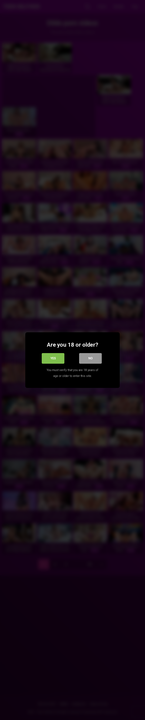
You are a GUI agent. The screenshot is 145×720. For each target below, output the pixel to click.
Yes (53, 358)
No (90, 358)
